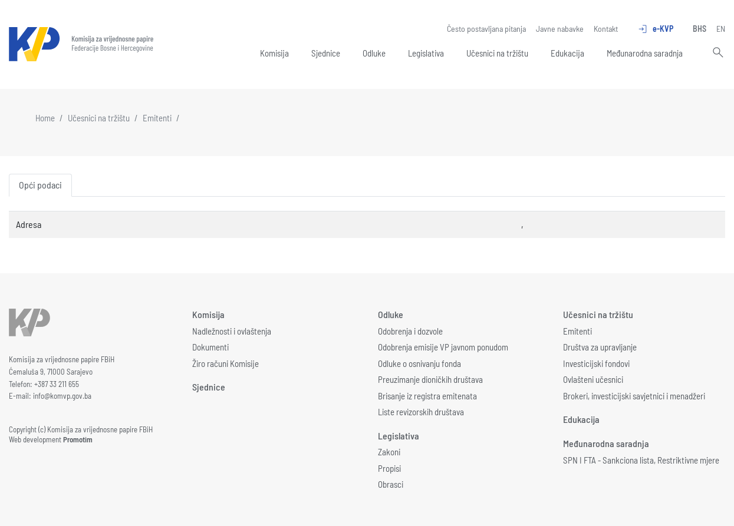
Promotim (78, 439)
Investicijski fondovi (596, 363)
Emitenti (157, 118)
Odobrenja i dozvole (410, 331)
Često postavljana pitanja (486, 29)
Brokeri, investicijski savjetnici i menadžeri (634, 396)
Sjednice (325, 53)
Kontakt (606, 29)
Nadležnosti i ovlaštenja (231, 331)
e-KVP (655, 29)
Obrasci (390, 484)
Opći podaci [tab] (40, 184)
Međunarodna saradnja (645, 53)
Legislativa (426, 53)
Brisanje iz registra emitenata (427, 396)
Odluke (374, 53)
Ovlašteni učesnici (593, 379)
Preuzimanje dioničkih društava (430, 379)
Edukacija (567, 53)
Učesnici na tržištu (497, 53)
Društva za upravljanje (600, 347)
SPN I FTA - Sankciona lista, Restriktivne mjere (641, 460)
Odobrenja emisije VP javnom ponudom (443, 347)
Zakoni (389, 451)
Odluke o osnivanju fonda (419, 363)
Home (45, 118)
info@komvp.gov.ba (62, 396)
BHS (699, 29)
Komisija (274, 53)
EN (720, 29)
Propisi (389, 468)
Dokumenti (210, 347)
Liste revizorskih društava (421, 411)
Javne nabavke (560, 29)
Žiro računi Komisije (225, 363)
